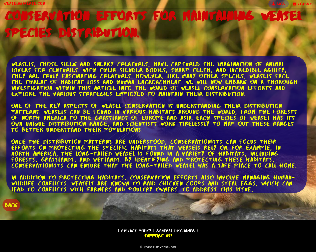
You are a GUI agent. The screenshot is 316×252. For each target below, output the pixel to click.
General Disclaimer (175, 230)
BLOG (278, 4)
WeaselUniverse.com (25, 3)
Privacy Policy (136, 230)
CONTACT (302, 4)
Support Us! (158, 235)
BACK (11, 204)
